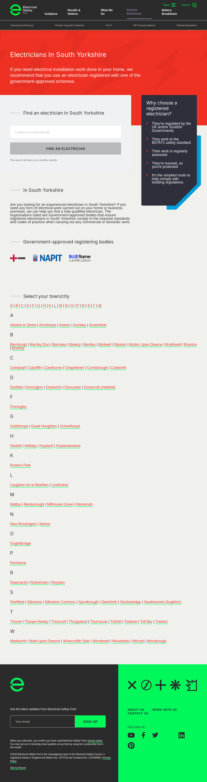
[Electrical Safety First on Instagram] (168, 737)
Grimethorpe (70, 426)
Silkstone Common (60, 602)
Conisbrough (97, 368)
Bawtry (74, 345)
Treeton (161, 622)
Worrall (138, 641)
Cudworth (118, 368)
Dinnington (34, 387)
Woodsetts (120, 641)
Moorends (84, 504)
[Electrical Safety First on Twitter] (155, 736)
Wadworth (18, 641)
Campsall (17, 368)
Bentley (89, 345)
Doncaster (72, 387)
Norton (45, 524)
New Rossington (23, 524)
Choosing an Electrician (22, 25)
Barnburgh (18, 345)
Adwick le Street (23, 325)
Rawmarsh (18, 582)
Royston (58, 582)
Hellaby (30, 446)
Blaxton (120, 345)
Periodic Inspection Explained (69, 25)
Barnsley (59, 345)
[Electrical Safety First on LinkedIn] (181, 737)
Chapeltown (74, 368)
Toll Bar (146, 622)
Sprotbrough (88, 602)
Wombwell (101, 641)
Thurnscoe (98, 622)
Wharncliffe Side (76, 641)
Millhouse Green (60, 504)
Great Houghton (44, 426)
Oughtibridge (20, 543)
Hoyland (46, 446)
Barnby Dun (39, 345)
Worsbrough (157, 641)
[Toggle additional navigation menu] (169, 5)
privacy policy (95, 740)
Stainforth (109, 602)
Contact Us (138, 713)
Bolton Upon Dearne (145, 345)
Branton (190, 345)
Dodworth (53, 387)
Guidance (51, 13)
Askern (64, 325)
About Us (136, 709)
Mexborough (34, 504)
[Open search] (189, 5)
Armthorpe (47, 325)
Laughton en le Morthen (29, 485)
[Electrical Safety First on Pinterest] (131, 748)
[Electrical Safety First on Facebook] (143, 737)
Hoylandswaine (68, 446)
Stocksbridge (130, 602)
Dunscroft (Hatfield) (99, 387)
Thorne (16, 622)
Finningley (18, 407)
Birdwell (105, 345)
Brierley (18, 348)
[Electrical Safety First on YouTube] (131, 736)
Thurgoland (78, 622)
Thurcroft (58, 622)
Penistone (18, 563)
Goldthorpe (19, 426)
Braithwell (173, 345)
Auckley (79, 325)
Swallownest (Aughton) (162, 602)
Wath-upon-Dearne (44, 641)
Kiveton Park (20, 465)
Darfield (16, 387)
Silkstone (34, 602)
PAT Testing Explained (144, 25)
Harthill (15, 446)
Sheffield (17, 602)
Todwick (130, 622)
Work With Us (164, 709)
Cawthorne (53, 368)
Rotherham (40, 582)
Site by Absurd (18, 767)
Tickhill (115, 622)
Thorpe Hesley (36, 622)
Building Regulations (187, 25)
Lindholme (60, 485)
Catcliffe (34, 368)
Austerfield (97, 325)
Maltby (15, 504)
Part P (109, 25)
